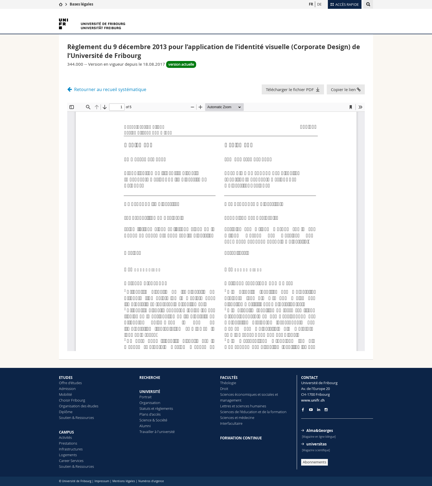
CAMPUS (66, 432)
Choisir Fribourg (72, 400)
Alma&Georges (319, 430)
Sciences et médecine (237, 417)
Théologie (228, 382)
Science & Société (153, 420)
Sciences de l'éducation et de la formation (253, 411)
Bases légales (81, 4)
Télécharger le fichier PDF (290, 89)
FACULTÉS (228, 377)
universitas (316, 444)
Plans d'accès (150, 414)
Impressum (101, 481)
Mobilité (65, 394)
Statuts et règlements (156, 408)
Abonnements (314, 462)
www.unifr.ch (313, 400)
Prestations (68, 443)
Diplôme (65, 411)
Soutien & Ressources (76, 417)
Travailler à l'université (157, 431)
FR (311, 4)
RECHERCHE (149, 377)
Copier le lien (346, 89)
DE (319, 4)
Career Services (71, 460)
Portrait (145, 396)
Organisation (149, 402)
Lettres (225, 405)
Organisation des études (78, 405)
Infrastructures (71, 449)
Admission (67, 388)
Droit (224, 388)
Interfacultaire (231, 423)
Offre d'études (70, 382)
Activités (65, 437)
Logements (68, 454)
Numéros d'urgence (151, 481)
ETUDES (65, 377)
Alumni (145, 425)
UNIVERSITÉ (149, 391)
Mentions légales (123, 481)
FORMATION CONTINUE (241, 437)
